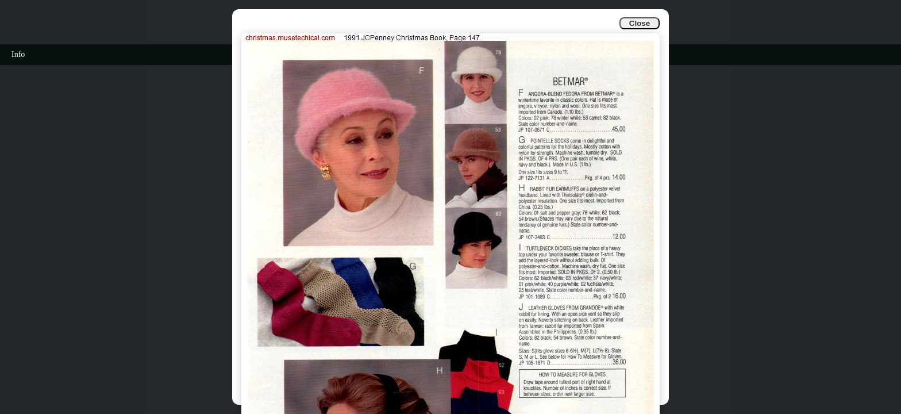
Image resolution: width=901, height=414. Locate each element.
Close (639, 23)
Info (18, 54)
